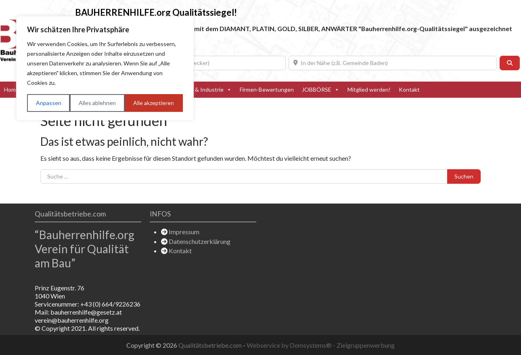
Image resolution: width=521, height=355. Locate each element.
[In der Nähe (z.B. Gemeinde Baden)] (393, 63)
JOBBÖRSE (320, 90)
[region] (105, 68)
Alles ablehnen (97, 102)
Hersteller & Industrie (200, 90)
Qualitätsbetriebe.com (210, 345)
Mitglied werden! (369, 89)
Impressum (184, 231)
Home (11, 89)
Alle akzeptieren (153, 102)
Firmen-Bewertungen (267, 89)
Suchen (463, 176)
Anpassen (48, 102)
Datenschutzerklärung (199, 241)
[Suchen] (510, 63)
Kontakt (409, 89)
